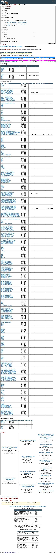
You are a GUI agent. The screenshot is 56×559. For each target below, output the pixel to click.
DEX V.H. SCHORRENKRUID (6, 173)
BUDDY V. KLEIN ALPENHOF (7, 360)
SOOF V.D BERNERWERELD (7, 193)
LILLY (2, 159)
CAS (1, 386)
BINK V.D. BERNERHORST (6, 307)
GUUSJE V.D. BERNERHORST (7, 309)
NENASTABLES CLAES (5, 125)
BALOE (2, 324)
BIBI (1, 301)
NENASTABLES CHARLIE (6, 121)
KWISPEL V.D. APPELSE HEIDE (7, 230)
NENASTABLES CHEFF (5, 123)
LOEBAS (2, 328)
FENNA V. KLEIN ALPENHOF (7, 362)
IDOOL (2, 104)
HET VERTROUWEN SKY (6, 285)
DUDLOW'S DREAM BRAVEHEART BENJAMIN (10, 132)
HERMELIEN (3, 147)
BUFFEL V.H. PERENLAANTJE (7, 212)
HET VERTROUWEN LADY (6, 291)
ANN (2, 221)
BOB (2, 349)
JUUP (2, 250)
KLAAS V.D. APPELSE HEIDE (7, 229)
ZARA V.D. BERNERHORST (6, 269)
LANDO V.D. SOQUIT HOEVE (7, 237)
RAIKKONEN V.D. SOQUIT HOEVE (8, 241)
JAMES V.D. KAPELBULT (6, 155)
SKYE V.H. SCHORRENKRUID (7, 175)
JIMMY (2, 71)
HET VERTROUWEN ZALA (6, 288)
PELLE (2, 355)
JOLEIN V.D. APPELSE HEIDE (7, 93)
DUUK (2, 383)
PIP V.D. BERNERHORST (6, 266)
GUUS (2, 255)
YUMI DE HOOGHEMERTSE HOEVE (8, 209)
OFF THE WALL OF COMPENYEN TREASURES (10, 215)
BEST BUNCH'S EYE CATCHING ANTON (17, 22)
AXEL (2, 119)
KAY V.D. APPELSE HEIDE (6, 226)
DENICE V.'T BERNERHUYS (6, 96)
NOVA (2, 427)
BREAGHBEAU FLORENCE (6, 407)
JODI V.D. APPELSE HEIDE (6, 92)
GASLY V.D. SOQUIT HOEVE (6, 234)
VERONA (2, 260)
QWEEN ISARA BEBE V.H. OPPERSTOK (17, 24)
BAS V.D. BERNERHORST (6, 261)
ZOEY (2, 352)
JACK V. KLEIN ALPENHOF (6, 363)
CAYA (2, 396)
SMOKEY (2, 403)
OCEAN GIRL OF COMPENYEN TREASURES (10, 213)
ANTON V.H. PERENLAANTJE (7, 210)
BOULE (2, 331)
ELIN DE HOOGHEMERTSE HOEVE (8, 370)
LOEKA (2, 187)
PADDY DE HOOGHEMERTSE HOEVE (8, 202)
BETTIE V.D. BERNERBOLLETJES (8, 100)
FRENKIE (3, 425)
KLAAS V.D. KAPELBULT (6, 157)
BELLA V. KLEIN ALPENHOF (6, 412)
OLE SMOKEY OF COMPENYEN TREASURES (10, 219)
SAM (2, 166)
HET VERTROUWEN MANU (6, 283)
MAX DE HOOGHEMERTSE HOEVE (8, 200)
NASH (2, 346)
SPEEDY (2, 404)
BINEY (2, 393)
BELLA (2, 145)
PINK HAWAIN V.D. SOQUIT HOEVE (8, 240)
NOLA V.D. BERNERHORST (6, 264)
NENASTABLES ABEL (5, 273)
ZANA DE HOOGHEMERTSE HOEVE (8, 378)
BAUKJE (2, 339)
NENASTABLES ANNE (5, 278)
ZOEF (2, 78)
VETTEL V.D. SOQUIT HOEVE (7, 243)
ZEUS (2, 76)
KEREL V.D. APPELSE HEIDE (7, 227)
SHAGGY (2, 168)
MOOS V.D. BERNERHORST (6, 312)
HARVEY (2, 398)
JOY (1, 249)
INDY (2, 106)
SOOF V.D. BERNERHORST (6, 321)
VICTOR (2, 336)
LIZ (1, 161)
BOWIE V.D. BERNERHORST (7, 263)
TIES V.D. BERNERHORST (6, 315)
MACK (2, 426)
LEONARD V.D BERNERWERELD (7, 192)
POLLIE (2, 357)
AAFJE (2, 135)
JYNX (2, 326)
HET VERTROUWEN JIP (6, 290)
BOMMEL (3, 348)
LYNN (2, 165)
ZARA (2, 75)
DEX (1, 333)
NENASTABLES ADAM (5, 274)
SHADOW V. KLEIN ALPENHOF (7, 367)
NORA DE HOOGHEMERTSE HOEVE (8, 201)
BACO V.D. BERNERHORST (6, 305)
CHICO (2, 387)
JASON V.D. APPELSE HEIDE (7, 89)
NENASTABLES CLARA (5, 126)
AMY (2, 220)
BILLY (2, 246)
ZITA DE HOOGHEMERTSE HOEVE (8, 379)
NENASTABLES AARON (6, 270)
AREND (2, 143)
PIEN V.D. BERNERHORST (6, 314)
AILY (2, 140)
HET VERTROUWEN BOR (6, 282)
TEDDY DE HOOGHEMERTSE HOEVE (8, 207)
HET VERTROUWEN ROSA (6, 284)
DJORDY (2, 68)
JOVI (2, 73)
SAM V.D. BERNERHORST (6, 267)
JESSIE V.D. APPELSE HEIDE (7, 91)
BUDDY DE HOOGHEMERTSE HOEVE (8, 198)
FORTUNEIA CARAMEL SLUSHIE (28, 440)
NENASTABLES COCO (5, 127)
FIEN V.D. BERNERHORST (6, 308)
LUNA (2, 86)
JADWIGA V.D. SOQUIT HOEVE (7, 235)
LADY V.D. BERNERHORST (6, 310)
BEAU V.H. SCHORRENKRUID (7, 169)
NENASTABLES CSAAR (6, 130)
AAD (2, 112)
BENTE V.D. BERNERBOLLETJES (8, 99)
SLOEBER (3, 251)
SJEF (2, 259)
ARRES (2, 144)
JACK (2, 70)
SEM (2, 335)
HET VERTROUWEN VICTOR (7, 296)
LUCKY (2, 85)
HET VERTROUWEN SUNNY (6, 287)
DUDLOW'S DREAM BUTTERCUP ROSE (9, 134)
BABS (2, 337)
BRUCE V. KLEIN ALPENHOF (7, 413)
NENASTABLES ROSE (5, 178)
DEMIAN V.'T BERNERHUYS (6, 94)
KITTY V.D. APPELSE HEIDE (6, 228)
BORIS (2, 254)
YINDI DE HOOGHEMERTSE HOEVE (8, 208)
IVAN (2, 110)
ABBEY (2, 137)
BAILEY (2, 298)
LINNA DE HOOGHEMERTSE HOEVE (8, 371)
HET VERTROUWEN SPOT (6, 295)
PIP (1, 356)
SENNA (2, 330)
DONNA (2, 247)
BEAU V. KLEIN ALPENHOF (6, 411)
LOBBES (2, 186)
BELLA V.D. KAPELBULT (6, 154)
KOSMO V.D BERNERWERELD (7, 191)
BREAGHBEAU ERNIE (5, 406)
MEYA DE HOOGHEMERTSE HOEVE (8, 372)
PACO (2, 353)
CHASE (2, 423)
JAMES (2, 148)
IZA (1, 111)
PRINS (2, 358)
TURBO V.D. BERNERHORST (7, 268)
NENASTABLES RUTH (5, 182)
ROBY (2, 428)
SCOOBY (2, 167)
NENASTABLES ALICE (5, 275)
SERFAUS (3, 257)
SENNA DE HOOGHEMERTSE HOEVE (8, 205)
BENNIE (2, 342)
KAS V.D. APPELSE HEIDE (6, 223)
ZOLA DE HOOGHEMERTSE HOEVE (8, 380)
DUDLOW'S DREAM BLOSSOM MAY (8, 131)
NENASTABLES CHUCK (6, 124)
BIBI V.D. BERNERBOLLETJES (7, 102)
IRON (2, 107)
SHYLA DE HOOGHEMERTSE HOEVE (8, 206)
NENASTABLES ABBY (5, 271)
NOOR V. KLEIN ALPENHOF (6, 366)
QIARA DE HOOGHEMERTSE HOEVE (8, 203)
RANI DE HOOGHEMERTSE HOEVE (8, 377)
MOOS (2, 256)
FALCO (2, 397)
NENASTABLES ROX (5, 179)
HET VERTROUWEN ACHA (6, 281)
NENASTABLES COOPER (6, 128)
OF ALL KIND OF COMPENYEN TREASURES (10, 214)
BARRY (2, 300)
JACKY (2, 350)
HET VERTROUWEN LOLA (6, 292)
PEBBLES (3, 329)
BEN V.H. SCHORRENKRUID (6, 171)
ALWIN (2, 117)
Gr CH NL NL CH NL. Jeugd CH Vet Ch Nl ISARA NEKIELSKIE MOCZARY (27, 486)
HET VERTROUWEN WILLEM (7, 297)
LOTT (2, 189)
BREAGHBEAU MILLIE (5, 408)
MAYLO (2, 304)
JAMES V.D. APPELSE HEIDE (7, 87)
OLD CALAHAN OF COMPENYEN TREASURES (10, 218)
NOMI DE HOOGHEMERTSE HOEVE (8, 374)
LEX (1, 84)
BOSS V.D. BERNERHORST (6, 262)
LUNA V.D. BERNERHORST (6, 311)
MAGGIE (2, 384)
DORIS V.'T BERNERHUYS (6, 97)
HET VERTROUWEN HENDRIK (7, 289)
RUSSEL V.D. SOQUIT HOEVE (7, 242)
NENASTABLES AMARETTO (6, 276)
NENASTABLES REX (5, 176)
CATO (2, 303)
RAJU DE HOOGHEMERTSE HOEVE (8, 376)
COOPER (2, 390)
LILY (1, 151)
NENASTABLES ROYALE (6, 180)
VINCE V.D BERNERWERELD (7, 196)
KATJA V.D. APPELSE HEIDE (7, 225)
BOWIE (2, 344)
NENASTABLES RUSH (5, 181)
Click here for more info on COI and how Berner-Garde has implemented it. (28, 506)
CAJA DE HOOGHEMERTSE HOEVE (8, 199)
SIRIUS (2, 153)
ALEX (2, 116)
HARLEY (2, 248)
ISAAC (2, 109)
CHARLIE (3, 422)
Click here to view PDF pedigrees (8, 496)
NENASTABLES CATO (5, 120)
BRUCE (2, 67)
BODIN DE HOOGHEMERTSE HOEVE (8, 369)
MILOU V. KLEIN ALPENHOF (6, 365)
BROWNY (3, 332)
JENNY (2, 150)
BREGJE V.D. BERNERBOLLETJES (8, 103)
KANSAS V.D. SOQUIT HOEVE (7, 236)
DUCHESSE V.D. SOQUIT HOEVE (7, 233)
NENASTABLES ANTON (5, 280)
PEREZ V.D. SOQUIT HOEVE (6, 239)
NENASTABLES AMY (5, 277)
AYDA (2, 392)
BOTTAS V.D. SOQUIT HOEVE (7, 232)
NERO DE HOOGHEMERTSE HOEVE (8, 373)
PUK (1, 359)
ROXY (2, 351)
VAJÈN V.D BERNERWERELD (7, 194)
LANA (2, 158)
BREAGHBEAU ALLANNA (6, 405)
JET (1, 391)
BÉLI (2, 341)
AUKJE (2, 118)
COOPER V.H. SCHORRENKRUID (7, 172)
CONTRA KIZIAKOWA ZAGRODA (46, 491)
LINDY (2, 160)
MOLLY (2, 152)
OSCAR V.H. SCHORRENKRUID (7, 174)
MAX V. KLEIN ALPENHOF (6, 364)
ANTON (2, 141)
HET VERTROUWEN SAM (6, 294)
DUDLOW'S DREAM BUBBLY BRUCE (8, 133)
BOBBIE (2, 343)
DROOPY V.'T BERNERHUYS (7, 98)
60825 (8, 25)
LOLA (2, 162)
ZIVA (2, 77)
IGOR (2, 105)
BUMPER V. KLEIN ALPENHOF (7, 416)
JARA (2, 399)
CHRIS (2, 389)
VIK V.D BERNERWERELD (6, 195)
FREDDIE (3, 69)
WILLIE (2, 74)
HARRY (2, 146)
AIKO (2, 114)
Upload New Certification (30, 46)
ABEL (2, 113)
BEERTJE (3, 345)
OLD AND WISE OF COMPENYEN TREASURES (10, 216)
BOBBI (2, 382)
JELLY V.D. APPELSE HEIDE (6, 90)
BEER (2, 253)
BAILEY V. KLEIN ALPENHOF (7, 410)
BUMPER (2, 394)
